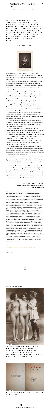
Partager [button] (8, 245)
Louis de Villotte (24, 247)
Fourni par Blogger (25, 405)
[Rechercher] (43, 3)
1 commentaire (13, 358)
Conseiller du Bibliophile (16, 247)
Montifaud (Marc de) (31, 247)
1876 (10, 247)
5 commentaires (14, 396)
